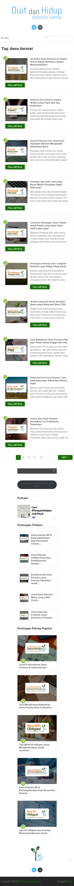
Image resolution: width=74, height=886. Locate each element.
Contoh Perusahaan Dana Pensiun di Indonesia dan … (34, 666)
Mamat (69, 881)
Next (65, 457)
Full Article (15, 85)
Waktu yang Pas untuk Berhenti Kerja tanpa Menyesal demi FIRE (48, 303)
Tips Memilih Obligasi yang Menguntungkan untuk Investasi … (34, 747)
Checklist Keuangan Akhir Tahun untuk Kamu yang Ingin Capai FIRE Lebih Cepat (48, 225)
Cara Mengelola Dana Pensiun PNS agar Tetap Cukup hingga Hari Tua (49, 341)
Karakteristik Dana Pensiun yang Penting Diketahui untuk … (41, 579)
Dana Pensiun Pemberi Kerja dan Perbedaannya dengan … (41, 559)
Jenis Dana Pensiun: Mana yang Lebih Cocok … (42, 597)
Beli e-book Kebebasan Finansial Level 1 (37, 484)
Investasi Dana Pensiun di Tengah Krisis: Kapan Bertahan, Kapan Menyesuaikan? (48, 61)
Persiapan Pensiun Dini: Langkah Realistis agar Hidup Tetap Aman (48, 265)
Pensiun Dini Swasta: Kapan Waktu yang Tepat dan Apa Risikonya (45, 102)
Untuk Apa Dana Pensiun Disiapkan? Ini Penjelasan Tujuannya (44, 421)
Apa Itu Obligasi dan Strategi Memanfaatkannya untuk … (34, 831)
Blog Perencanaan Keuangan (29, 881)
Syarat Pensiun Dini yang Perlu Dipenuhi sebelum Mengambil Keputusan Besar (47, 143)
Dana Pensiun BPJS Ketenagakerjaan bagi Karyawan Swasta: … (41, 539)
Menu (6, 38)
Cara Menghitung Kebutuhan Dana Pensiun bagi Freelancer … (36, 706)
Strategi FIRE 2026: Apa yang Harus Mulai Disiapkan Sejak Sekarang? (46, 184)
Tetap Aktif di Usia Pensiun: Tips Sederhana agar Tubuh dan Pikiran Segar (48, 380)
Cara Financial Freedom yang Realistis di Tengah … (42, 614)
